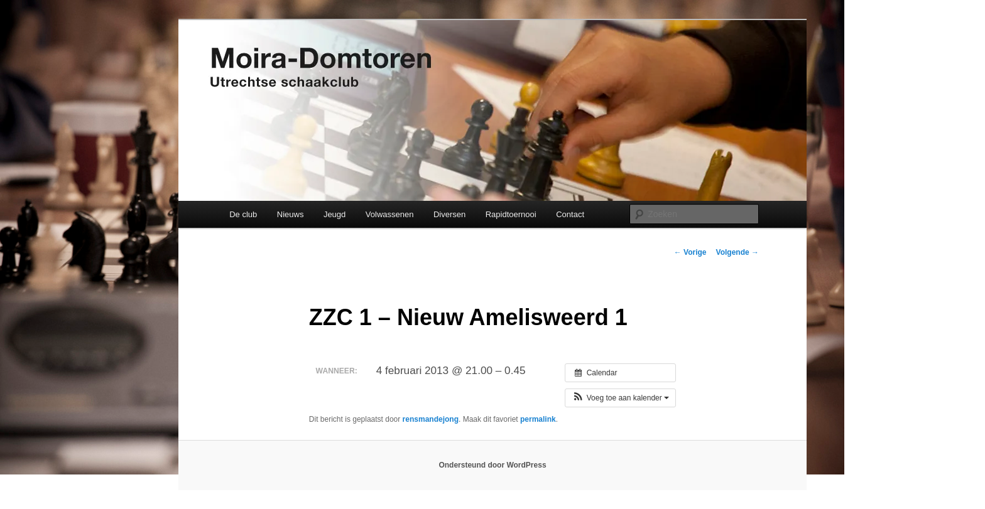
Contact (570, 214)
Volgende (737, 252)
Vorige (690, 252)
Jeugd (335, 214)
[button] (620, 398)
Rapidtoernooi (511, 214)
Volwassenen (390, 214)
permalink (538, 419)
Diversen (449, 214)
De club (243, 214)
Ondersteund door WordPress (492, 465)
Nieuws (290, 214)
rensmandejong (431, 419)
